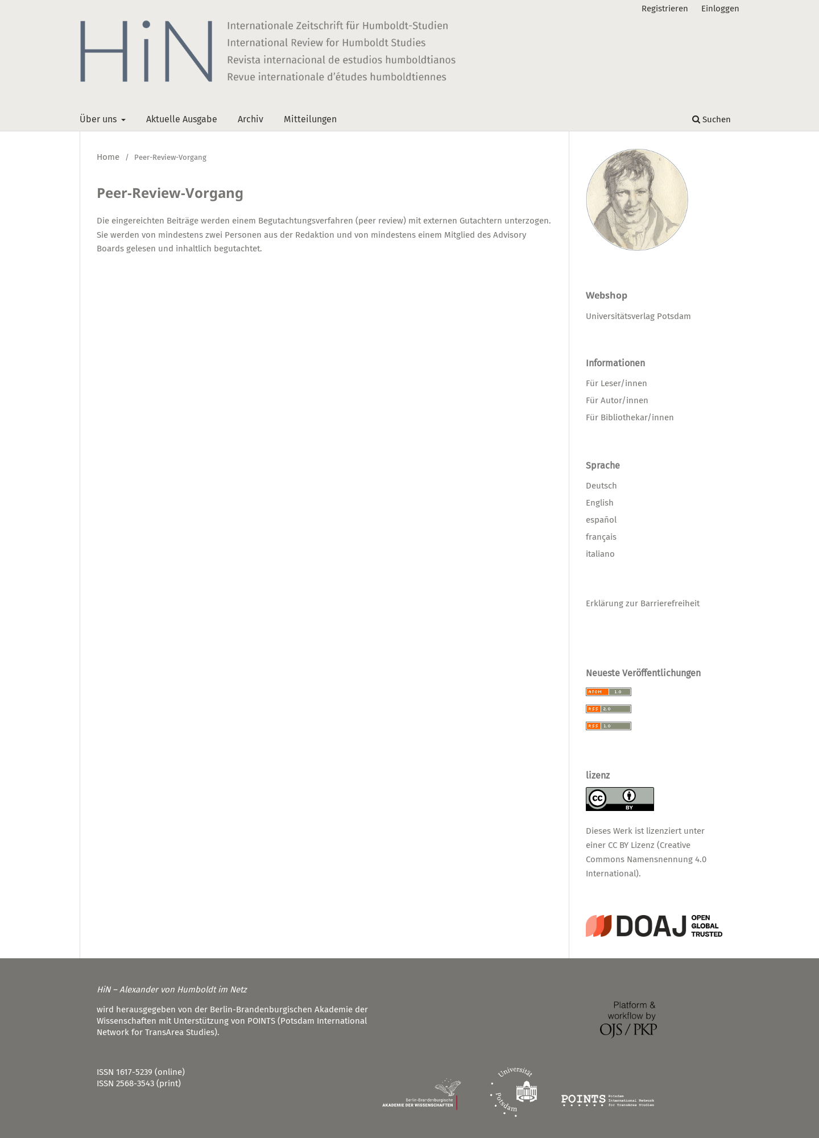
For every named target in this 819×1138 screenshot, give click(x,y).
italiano (600, 554)
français (601, 537)
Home (108, 157)
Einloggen (720, 8)
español (601, 520)
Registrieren (665, 8)
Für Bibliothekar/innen (630, 417)
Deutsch (601, 486)
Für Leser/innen (616, 383)
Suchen (711, 119)
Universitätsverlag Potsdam (638, 316)
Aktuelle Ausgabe (181, 119)
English (600, 503)
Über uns (99, 119)
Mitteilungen (310, 119)
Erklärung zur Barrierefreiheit (643, 603)
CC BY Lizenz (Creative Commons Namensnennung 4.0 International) (646, 859)
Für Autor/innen (617, 400)
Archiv (250, 119)
